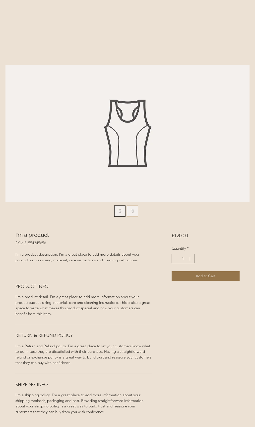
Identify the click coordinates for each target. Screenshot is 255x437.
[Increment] (190, 258)
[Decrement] (175, 258)
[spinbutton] (183, 258)
